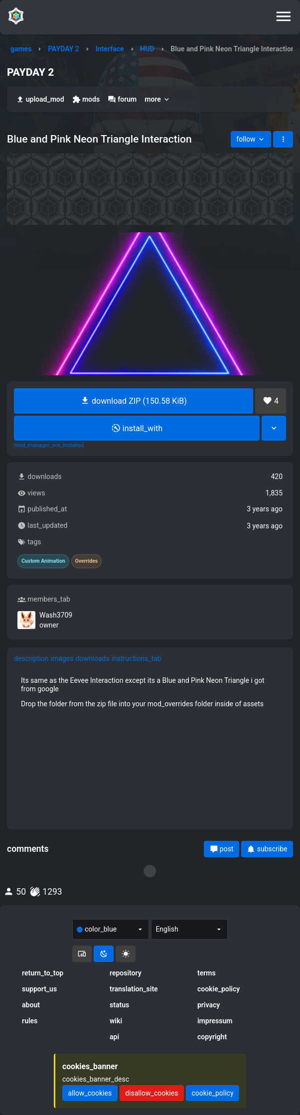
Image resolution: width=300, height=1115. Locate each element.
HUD (147, 49)
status (119, 1005)
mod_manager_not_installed (49, 446)
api (114, 1037)
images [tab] (62, 658)
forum (122, 99)
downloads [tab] (92, 658)
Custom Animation (43, 561)
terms (206, 973)
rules (29, 1021)
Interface (110, 49)
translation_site (134, 989)
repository (126, 973)
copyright (212, 1037)
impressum (215, 1021)
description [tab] (31, 658)
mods (86, 99)
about (31, 1005)
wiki (116, 1021)
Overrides (86, 561)
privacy (208, 1005)
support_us (39, 989)
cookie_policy (218, 989)
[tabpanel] (150, 691)
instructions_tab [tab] (136, 658)
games (20, 49)
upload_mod (40, 99)
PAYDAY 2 (63, 49)
